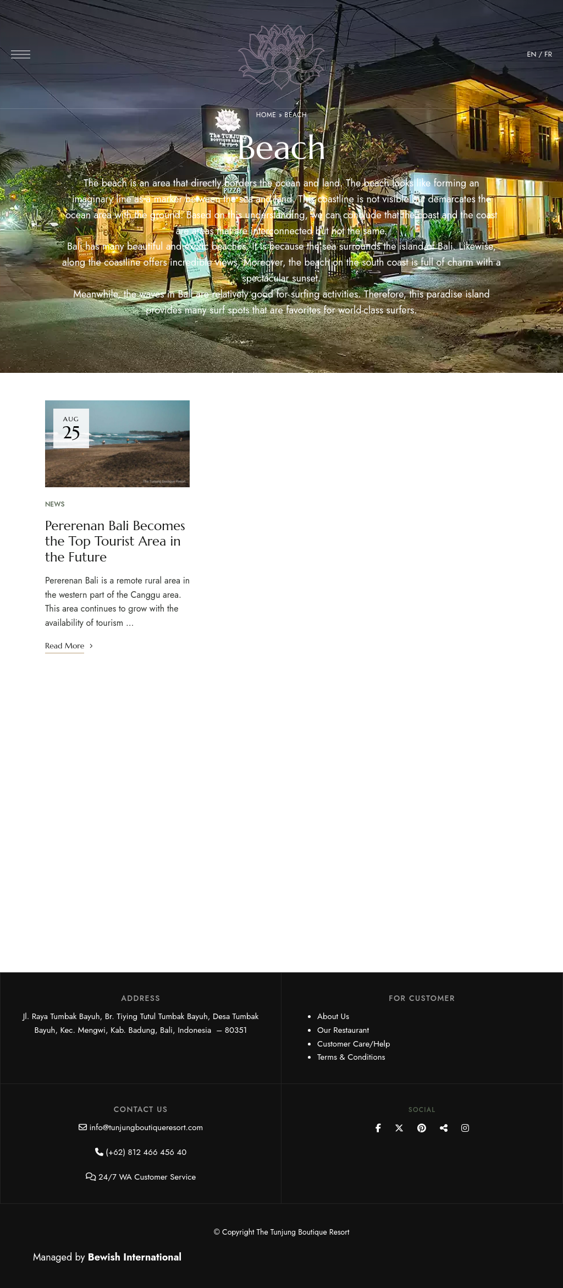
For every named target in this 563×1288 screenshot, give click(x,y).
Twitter (399, 1128)
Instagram (465, 1128)
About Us (333, 1016)
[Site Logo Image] (281, 57)
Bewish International (134, 1257)
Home (266, 115)
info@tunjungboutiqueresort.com (146, 1127)
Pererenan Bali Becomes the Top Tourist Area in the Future (115, 542)
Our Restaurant (343, 1030)
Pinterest (421, 1128)
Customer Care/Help (353, 1044)
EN (531, 54)
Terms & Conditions (351, 1057)
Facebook (378, 1128)
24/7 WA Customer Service (147, 1177)
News (54, 504)
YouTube (444, 1128)
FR (548, 54)
